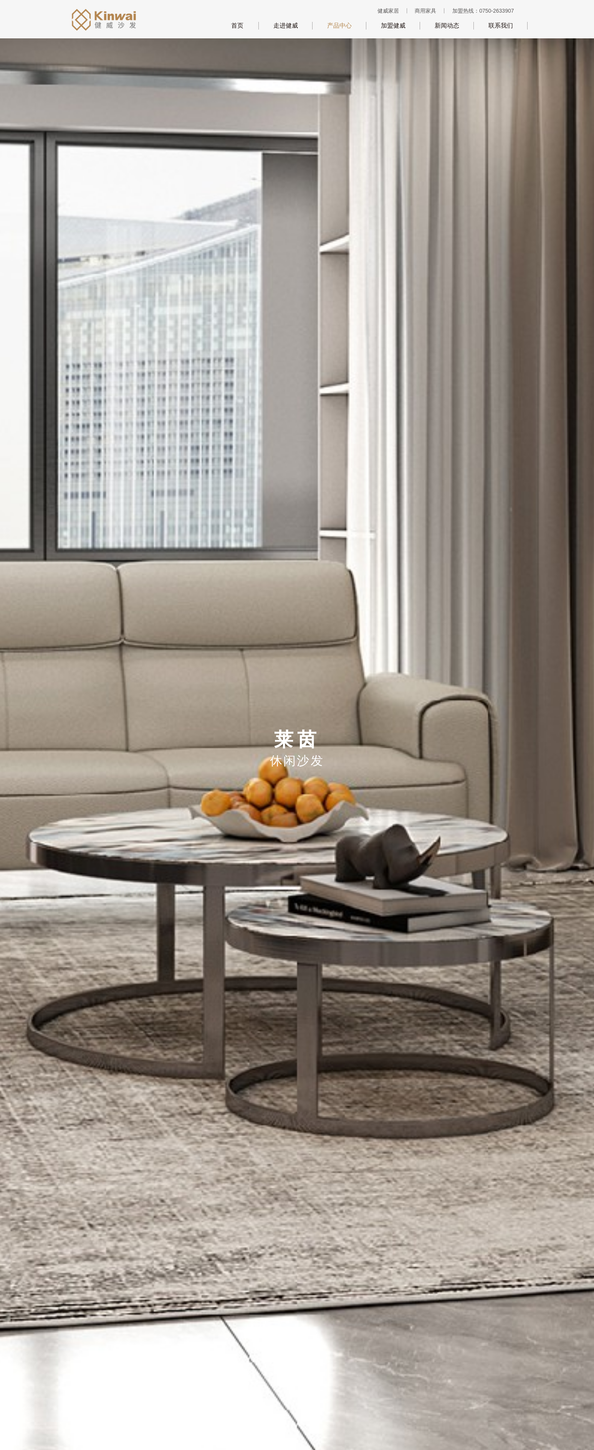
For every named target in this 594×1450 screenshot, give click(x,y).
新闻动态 (447, 25)
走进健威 (285, 25)
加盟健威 (393, 25)
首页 (237, 25)
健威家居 (388, 11)
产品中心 (339, 25)
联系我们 (500, 25)
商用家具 (425, 11)
